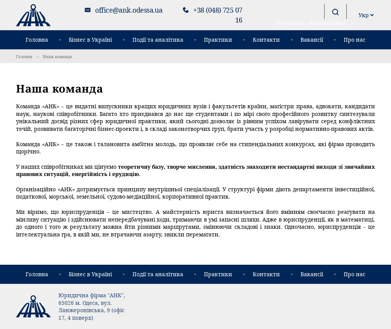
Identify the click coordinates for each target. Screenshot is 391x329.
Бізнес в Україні (90, 39)
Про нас (354, 39)
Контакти (266, 39)
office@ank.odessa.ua (128, 10)
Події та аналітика (157, 39)
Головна (37, 39)
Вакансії (312, 39)
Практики (218, 39)
